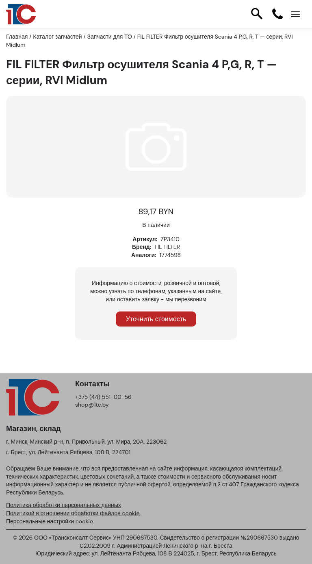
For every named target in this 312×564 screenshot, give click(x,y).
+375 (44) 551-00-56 (103, 397)
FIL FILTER (167, 246)
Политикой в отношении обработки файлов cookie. (73, 513)
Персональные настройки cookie (49, 521)
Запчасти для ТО (109, 36)
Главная (17, 36)
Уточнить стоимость (156, 319)
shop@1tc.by (92, 404)
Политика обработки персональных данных (63, 505)
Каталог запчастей (57, 36)
